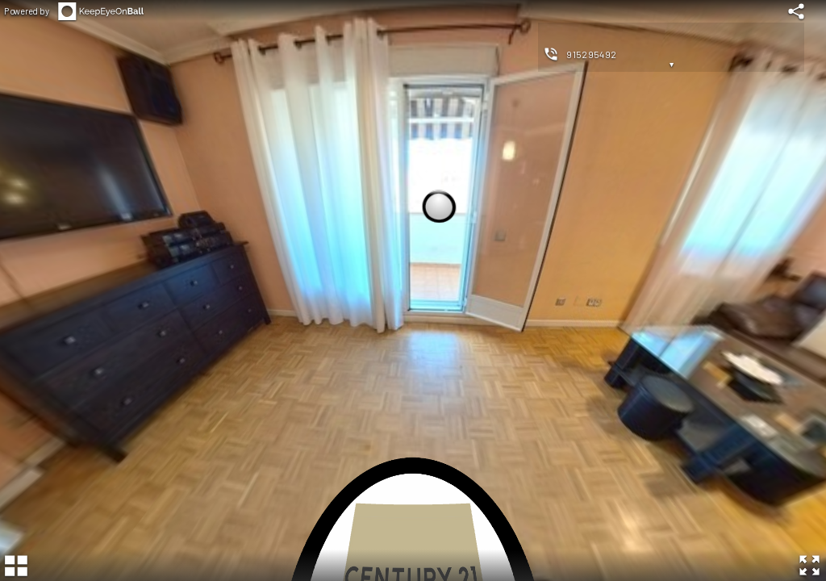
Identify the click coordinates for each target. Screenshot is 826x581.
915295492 (591, 54)
